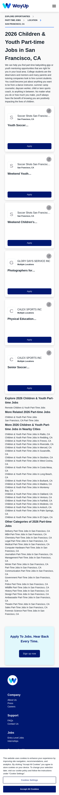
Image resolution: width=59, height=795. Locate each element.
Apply (29, 146)
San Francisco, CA (15, 24)
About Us (12, 700)
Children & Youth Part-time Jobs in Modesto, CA (29, 504)
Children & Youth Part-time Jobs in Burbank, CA (28, 480)
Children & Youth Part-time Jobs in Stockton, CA (29, 457)
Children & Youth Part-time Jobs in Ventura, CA (28, 497)
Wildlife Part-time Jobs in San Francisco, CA (27, 587)
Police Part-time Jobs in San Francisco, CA (26, 584)
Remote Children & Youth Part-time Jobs (25, 407)
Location (32, 20)
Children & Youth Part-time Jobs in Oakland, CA (28, 494)
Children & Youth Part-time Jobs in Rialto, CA (27, 434)
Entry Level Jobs (16, 737)
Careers (11, 706)
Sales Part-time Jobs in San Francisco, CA (26, 607)
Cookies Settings (29, 780)
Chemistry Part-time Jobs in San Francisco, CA (28, 537)
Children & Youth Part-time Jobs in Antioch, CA (28, 507)
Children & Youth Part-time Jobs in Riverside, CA (29, 444)
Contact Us (13, 724)
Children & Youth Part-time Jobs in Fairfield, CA (28, 500)
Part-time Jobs (13, 20)
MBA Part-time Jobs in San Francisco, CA (26, 534)
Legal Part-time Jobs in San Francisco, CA (26, 541)
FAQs (10, 720)
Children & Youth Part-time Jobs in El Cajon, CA (29, 517)
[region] (29, 772)
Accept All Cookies (29, 789)
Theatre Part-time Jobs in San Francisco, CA (27, 604)
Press (10, 703)
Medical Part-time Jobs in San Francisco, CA (27, 544)
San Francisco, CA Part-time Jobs (22, 420)
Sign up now (29, 653)
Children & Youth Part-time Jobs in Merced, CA (28, 447)
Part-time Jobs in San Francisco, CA (23, 567)
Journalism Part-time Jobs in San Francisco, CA (29, 554)
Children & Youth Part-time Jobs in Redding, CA (28, 437)
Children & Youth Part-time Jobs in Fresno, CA (28, 441)
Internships (13, 741)
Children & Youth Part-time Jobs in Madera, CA (28, 484)
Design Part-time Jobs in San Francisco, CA (27, 594)
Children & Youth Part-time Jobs (21, 417)
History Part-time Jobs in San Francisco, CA (27, 591)
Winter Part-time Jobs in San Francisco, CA (26, 564)
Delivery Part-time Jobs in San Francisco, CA (27, 531)
